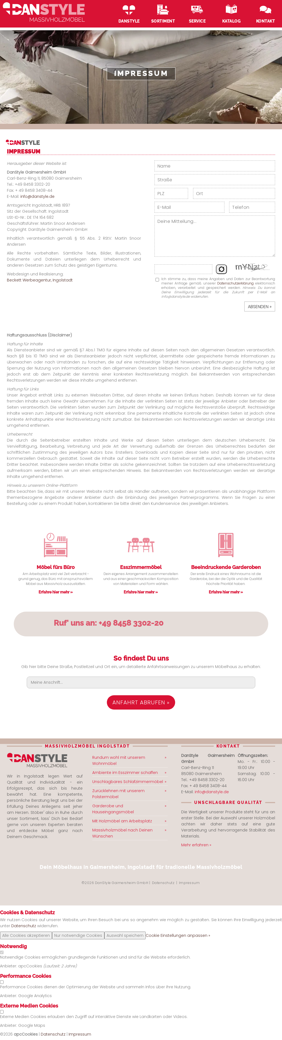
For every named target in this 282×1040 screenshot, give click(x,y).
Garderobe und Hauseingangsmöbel (113, 809)
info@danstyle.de (37, 196)
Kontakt (265, 21)
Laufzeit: (53, 966)
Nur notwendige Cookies (78, 935)
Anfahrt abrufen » (141, 702)
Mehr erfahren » (196, 845)
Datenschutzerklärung (235, 283)
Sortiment (163, 21)
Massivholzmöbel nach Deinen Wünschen (122, 833)
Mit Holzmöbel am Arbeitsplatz (122, 821)
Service (197, 21)
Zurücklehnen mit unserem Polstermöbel (118, 794)
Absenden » (260, 306)
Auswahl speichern (125, 935)
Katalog (231, 21)
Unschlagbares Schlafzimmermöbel (127, 781)
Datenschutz (163, 882)
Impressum (189, 882)
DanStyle (129, 21)
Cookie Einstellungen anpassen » (178, 935)
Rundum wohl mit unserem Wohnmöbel (118, 760)
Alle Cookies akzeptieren (26, 935)
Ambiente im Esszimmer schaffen (125, 772)
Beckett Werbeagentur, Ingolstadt (40, 280)
